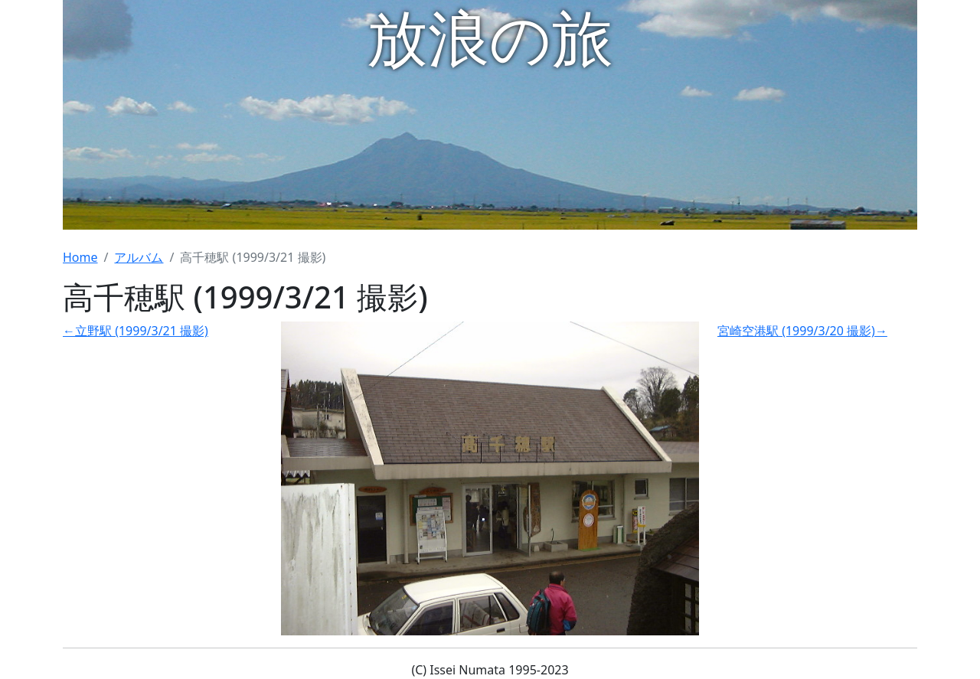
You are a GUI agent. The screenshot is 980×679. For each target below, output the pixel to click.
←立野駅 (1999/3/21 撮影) (135, 330)
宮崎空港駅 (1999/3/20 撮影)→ (802, 330)
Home (80, 257)
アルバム (138, 257)
